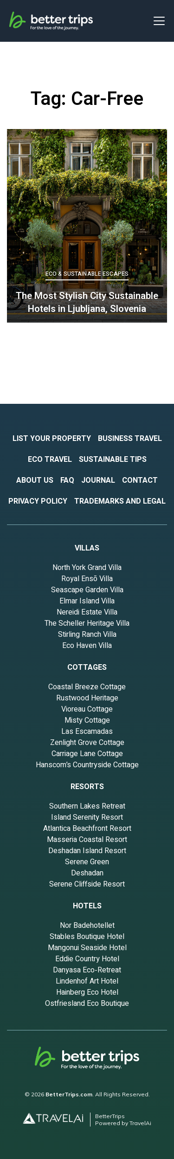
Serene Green (87, 862)
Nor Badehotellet (87, 925)
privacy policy (37, 501)
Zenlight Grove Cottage (87, 742)
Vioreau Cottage (87, 709)
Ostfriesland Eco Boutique (87, 1003)
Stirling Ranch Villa (87, 634)
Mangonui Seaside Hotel (87, 947)
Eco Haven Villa (87, 645)
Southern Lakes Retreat (87, 806)
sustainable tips (113, 459)
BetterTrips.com (68, 1094)
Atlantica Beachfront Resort (87, 828)
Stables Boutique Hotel (87, 936)
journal (98, 480)
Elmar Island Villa (87, 601)
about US (34, 480)
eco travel (50, 459)
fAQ (67, 480)
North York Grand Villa (87, 567)
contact (140, 480)
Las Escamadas (87, 731)
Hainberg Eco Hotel (87, 992)
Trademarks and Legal (120, 501)
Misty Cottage (87, 720)
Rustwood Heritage (87, 698)
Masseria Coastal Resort (87, 839)
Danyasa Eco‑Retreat (87, 970)
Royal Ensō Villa (87, 578)
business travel (130, 438)
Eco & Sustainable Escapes (87, 274)
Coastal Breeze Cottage (87, 687)
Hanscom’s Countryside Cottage (87, 765)
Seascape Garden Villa (87, 590)
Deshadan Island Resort (87, 850)
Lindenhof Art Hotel (87, 981)
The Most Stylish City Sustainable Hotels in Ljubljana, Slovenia (87, 303)
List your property (52, 438)
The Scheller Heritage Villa (87, 623)
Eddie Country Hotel (87, 959)
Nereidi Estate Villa (87, 612)
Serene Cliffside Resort (87, 884)
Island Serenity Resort (87, 817)
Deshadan (87, 873)
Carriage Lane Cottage (87, 753)
